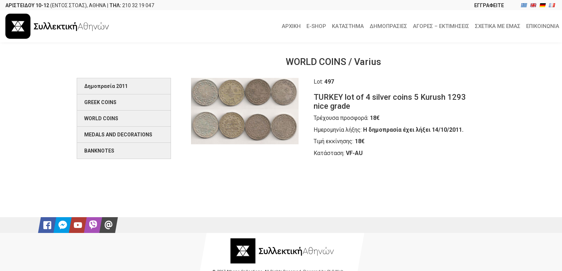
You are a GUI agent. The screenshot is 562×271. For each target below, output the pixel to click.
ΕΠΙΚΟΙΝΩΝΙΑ (542, 26)
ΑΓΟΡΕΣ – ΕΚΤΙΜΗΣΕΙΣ (441, 26)
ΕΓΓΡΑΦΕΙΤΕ (489, 5)
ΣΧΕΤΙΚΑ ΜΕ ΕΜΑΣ (497, 26)
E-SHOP (316, 26)
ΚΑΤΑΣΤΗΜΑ (348, 26)
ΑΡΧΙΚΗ (291, 26)
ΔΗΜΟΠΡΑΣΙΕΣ (388, 26)
